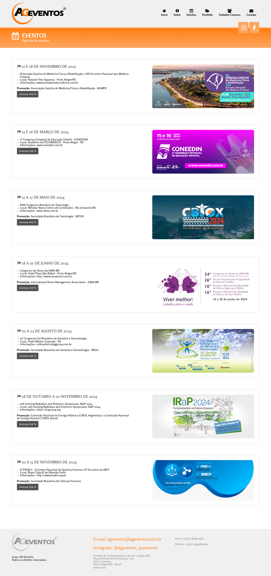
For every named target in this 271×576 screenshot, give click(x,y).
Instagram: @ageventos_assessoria (125, 548)
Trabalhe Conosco (229, 13)
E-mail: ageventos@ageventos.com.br (127, 539)
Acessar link (27, 94)
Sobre (177, 13)
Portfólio (207, 13)
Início (164, 13)
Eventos (191, 13)
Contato (251, 13)
